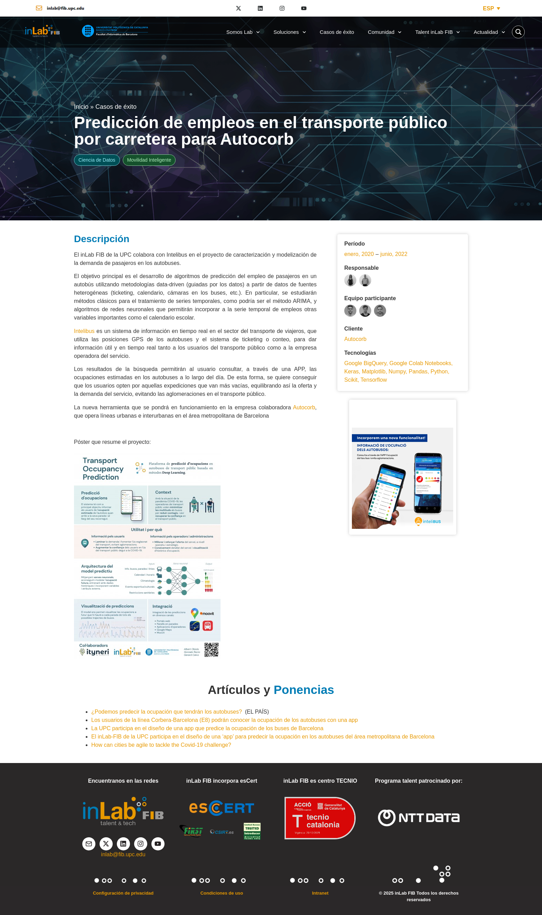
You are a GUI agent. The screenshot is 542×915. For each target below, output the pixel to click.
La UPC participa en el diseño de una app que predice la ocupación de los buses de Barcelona (207, 728)
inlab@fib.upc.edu (123, 854)
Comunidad (384, 32)
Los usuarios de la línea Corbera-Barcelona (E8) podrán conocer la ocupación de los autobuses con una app (224, 720)
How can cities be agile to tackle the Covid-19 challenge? (161, 745)
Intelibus (84, 331)
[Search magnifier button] (518, 32)
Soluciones (289, 32)
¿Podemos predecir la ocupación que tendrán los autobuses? (166, 712)
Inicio (81, 106)
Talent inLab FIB (437, 32)
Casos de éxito (337, 32)
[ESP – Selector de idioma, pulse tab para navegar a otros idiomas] (491, 8)
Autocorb (304, 407)
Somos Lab (243, 32)
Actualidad (489, 32)
